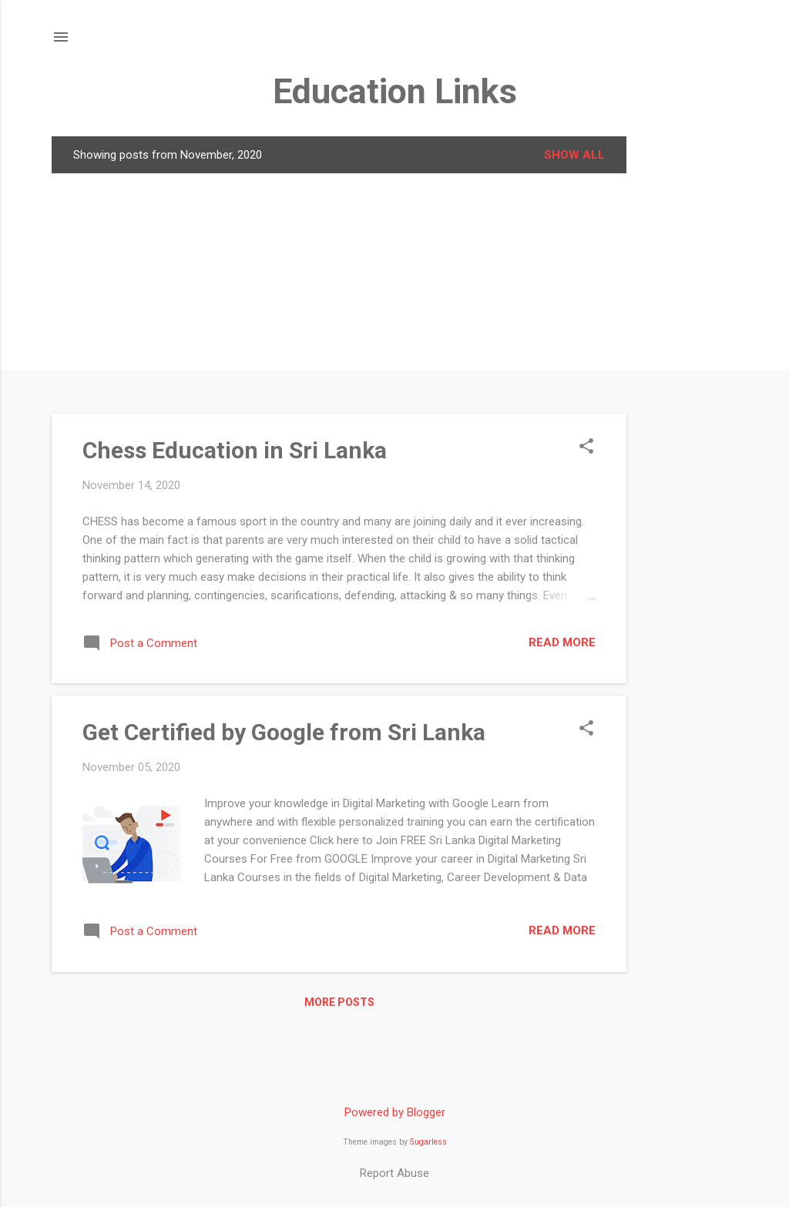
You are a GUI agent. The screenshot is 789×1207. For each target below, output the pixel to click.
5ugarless (428, 1142)
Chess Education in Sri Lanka (234, 450)
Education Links (395, 91)
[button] (586, 447)
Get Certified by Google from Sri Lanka (283, 732)
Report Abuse (394, 1173)
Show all (574, 155)
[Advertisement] (688, 367)
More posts (339, 1002)
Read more (562, 642)
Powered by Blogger (394, 1112)
